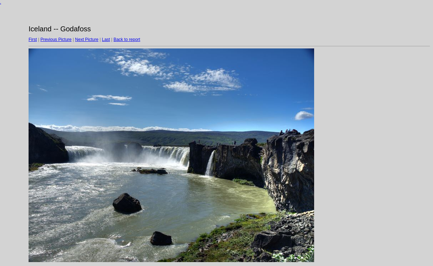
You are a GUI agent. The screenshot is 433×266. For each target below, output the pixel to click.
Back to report (127, 39)
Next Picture (86, 39)
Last (106, 39)
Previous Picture (55, 39)
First (33, 39)
